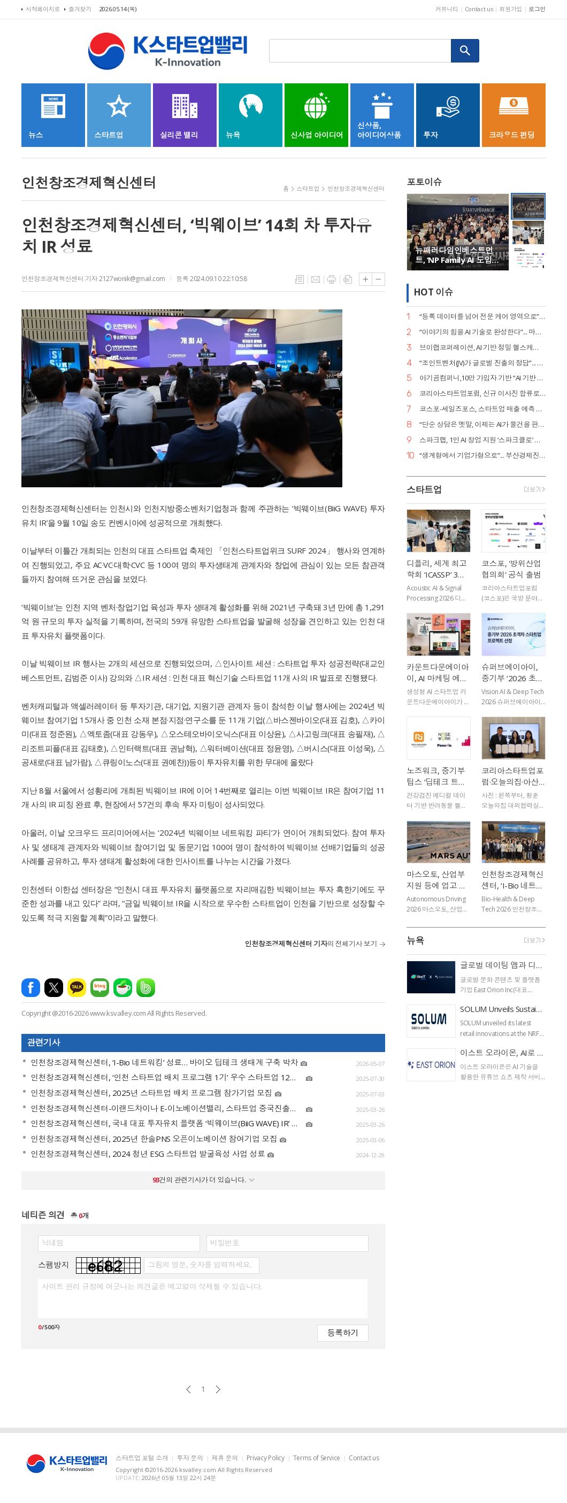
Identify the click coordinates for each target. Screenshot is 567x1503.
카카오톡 (76, 987)
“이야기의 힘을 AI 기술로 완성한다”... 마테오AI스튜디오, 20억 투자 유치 (482, 332)
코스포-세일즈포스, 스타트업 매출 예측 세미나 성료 (482, 409)
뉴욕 (415, 940)
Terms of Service (316, 1458)
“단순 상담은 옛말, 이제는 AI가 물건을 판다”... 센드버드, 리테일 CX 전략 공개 (482, 424)
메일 (315, 279)
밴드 (145, 987)
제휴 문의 (225, 1458)
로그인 (537, 9)
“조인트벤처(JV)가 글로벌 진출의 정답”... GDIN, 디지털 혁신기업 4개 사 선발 (482, 363)
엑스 (53, 987)
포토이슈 (424, 182)
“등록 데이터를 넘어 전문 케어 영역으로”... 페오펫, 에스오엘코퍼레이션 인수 (482, 316)
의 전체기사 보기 (311, 943)
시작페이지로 (43, 9)
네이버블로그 (99, 987)
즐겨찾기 (79, 9)
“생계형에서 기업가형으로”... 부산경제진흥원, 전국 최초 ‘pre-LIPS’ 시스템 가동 (482, 455)
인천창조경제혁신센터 (356, 188)
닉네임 (53, 1243)
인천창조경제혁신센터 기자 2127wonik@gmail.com (93, 278)
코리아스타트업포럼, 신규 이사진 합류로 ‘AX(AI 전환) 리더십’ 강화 (482, 393)
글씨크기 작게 (378, 279)
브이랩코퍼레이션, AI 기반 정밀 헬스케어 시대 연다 (482, 347)
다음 (218, 1389)
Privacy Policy (266, 1458)
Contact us (479, 9)
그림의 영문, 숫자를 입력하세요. (199, 1264)
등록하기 (342, 1332)
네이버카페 (122, 987)
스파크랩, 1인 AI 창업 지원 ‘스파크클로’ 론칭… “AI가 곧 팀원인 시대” (482, 440)
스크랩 (347, 279)
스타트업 (308, 188)
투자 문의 (190, 1458)
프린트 (331, 279)
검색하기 (465, 51)
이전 (188, 1389)
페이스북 (30, 987)
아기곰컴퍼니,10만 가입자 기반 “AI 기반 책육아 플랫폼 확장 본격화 (482, 378)
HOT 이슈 (433, 292)
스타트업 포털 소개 (142, 1458)
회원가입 (510, 9)
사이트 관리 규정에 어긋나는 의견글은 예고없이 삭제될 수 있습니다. (152, 1286)
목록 (299, 279)
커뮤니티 (446, 9)
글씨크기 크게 (365, 279)
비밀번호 (224, 1243)
